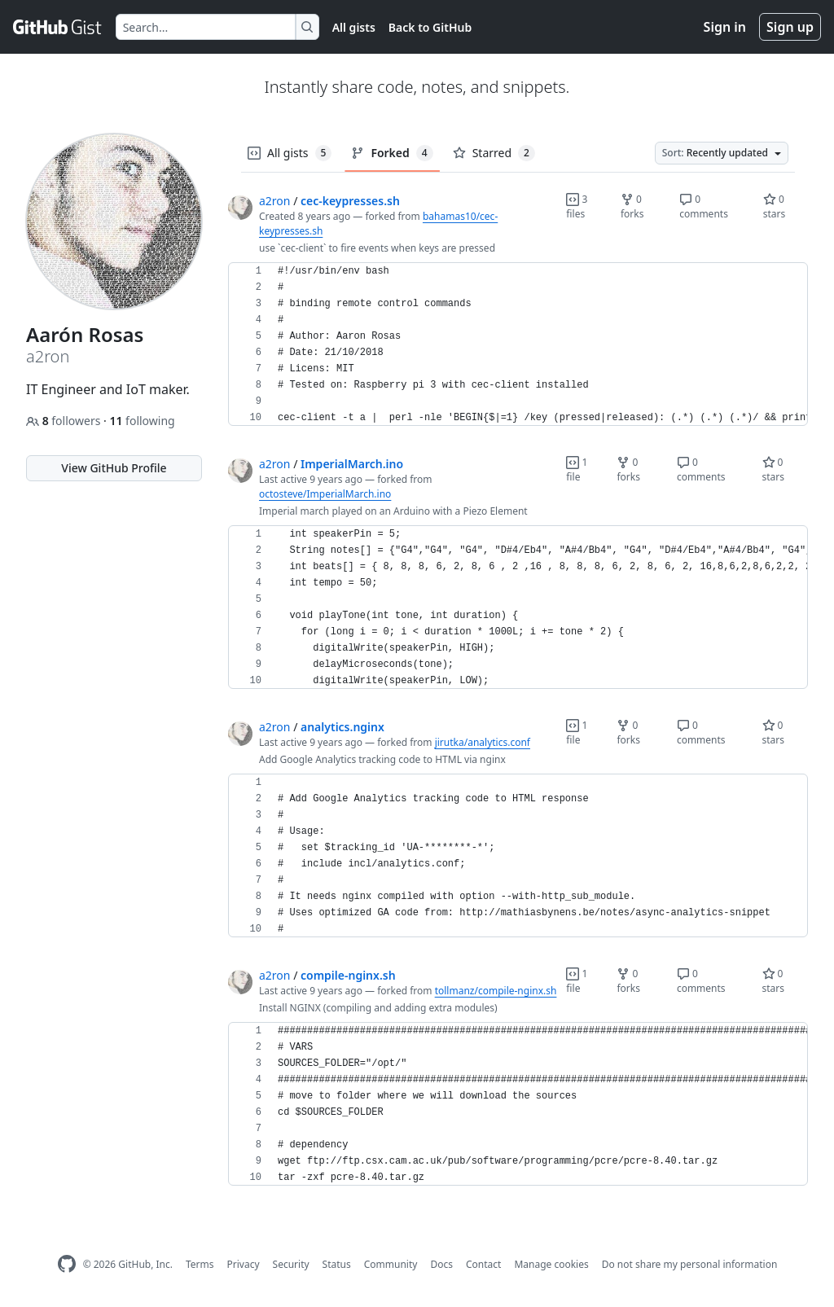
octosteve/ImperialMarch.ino (325, 494)
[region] (518, 344)
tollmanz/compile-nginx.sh (496, 991)
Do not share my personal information (690, 1264)
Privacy (243, 1264)
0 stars (774, 206)
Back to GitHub (430, 27)
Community (391, 1264)
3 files (576, 206)
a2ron (275, 200)
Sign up (790, 27)
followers (64, 420)
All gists (353, 27)
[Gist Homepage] (58, 27)
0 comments (703, 206)
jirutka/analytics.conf (482, 742)
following (141, 420)
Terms (200, 1264)
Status (337, 1264)
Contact (483, 1264)
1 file (576, 469)
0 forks (632, 206)
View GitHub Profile (113, 468)
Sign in (725, 27)
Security (291, 1264)
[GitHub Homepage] (67, 1264)
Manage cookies (551, 1264)
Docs (441, 1264)
